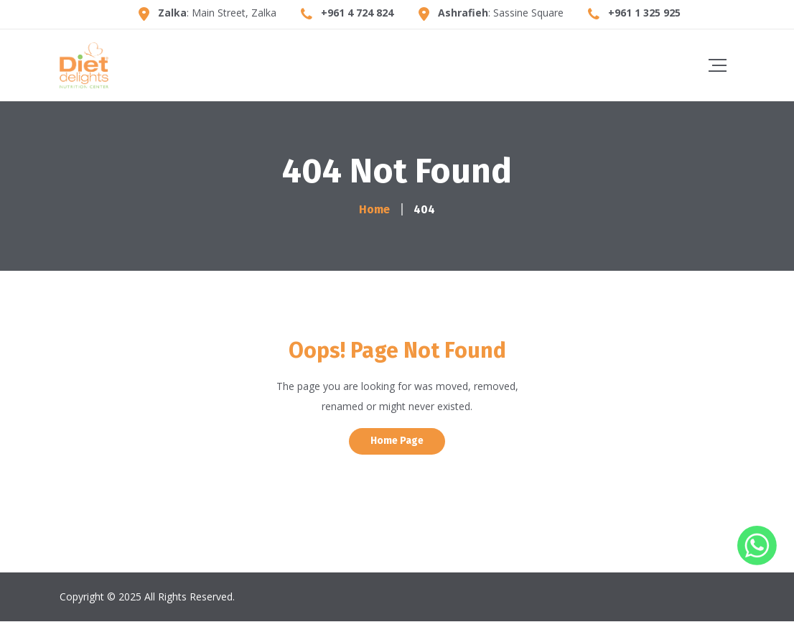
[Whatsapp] (757, 561)
